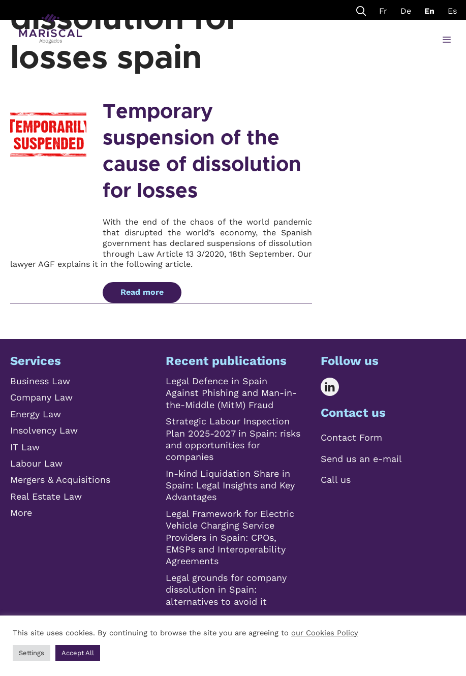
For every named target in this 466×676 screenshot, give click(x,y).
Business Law (40, 381)
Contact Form (351, 437)
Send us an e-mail (361, 458)
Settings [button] (31, 653)
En (429, 11)
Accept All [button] (77, 653)
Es (452, 11)
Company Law (41, 397)
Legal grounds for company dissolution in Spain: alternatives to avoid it (226, 589)
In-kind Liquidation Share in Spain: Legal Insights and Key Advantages (230, 485)
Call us (336, 479)
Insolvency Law (44, 430)
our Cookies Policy (324, 632)
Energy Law (35, 414)
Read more (142, 292)
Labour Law (36, 463)
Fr (383, 11)
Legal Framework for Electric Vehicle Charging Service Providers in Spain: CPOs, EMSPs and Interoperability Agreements (230, 537)
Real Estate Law (46, 496)
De (405, 11)
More (21, 512)
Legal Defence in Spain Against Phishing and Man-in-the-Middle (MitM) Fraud (231, 393)
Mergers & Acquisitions (60, 479)
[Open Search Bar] (361, 10)
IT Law (25, 447)
